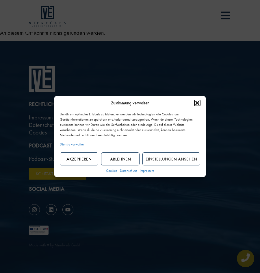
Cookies (111, 170)
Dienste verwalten (72, 144)
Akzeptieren (79, 159)
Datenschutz (128, 170)
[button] (197, 103)
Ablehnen (120, 159)
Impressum (147, 170)
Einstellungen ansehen (171, 159)
